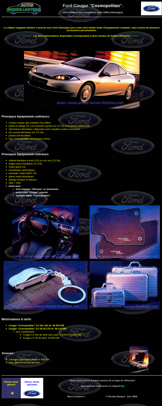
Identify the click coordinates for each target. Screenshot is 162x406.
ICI (122, 386)
